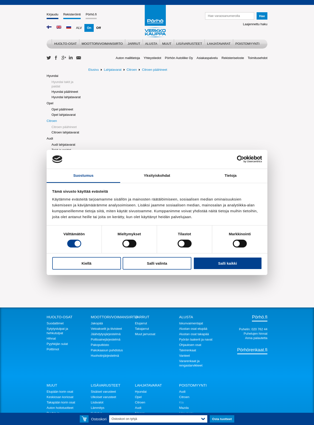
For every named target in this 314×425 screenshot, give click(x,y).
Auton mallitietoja (128, 58)
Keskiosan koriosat (60, 397)
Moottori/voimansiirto (102, 44)
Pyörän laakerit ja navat (195, 339)
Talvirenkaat (187, 350)
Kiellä (86, 263)
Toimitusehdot (257, 58)
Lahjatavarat (219, 44)
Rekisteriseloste (233, 58)
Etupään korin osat (60, 391)
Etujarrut (141, 323)
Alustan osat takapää (194, 334)
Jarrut (134, 44)
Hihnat (51, 338)
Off (98, 28)
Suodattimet (55, 323)
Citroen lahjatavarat (65, 132)
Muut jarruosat (145, 334)
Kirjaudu (52, 14)
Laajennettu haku (255, 24)
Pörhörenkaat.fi (252, 349)
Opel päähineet (62, 109)
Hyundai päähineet (65, 92)
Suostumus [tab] (83, 175)
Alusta (151, 44)
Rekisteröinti (72, 14)
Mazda (184, 408)
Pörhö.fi (91, 14)
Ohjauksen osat (190, 345)
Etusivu (93, 69)
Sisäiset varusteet (103, 391)
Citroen (52, 121)
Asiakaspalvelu (207, 58)
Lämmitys (98, 408)
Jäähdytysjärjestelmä (105, 334)
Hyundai (52, 76)
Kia (181, 402)
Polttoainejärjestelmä (105, 339)
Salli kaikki (227, 263)
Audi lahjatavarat (63, 144)
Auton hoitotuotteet (60, 408)
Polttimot (53, 349)
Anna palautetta (256, 338)
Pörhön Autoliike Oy (179, 58)
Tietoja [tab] (231, 175)
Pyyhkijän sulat (57, 344)
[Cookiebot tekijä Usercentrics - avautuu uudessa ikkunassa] (240, 159)
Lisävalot (97, 402)
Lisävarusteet (189, 44)
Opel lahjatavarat (64, 115)
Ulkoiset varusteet (103, 397)
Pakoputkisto (100, 345)
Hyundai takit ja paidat (62, 84)
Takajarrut (142, 329)
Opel (50, 103)
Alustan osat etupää (193, 329)
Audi (50, 138)
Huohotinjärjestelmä (105, 355)
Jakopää (97, 323)
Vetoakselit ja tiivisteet (106, 329)
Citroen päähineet (64, 127)
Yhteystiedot (152, 58)
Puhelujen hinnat (255, 333)
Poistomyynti (248, 44)
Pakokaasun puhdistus (107, 350)
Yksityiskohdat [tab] (157, 175)
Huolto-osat (65, 44)
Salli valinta (157, 263)
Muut (166, 44)
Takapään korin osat (61, 402)
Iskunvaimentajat (191, 323)
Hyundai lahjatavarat (66, 97)
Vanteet (184, 355)
